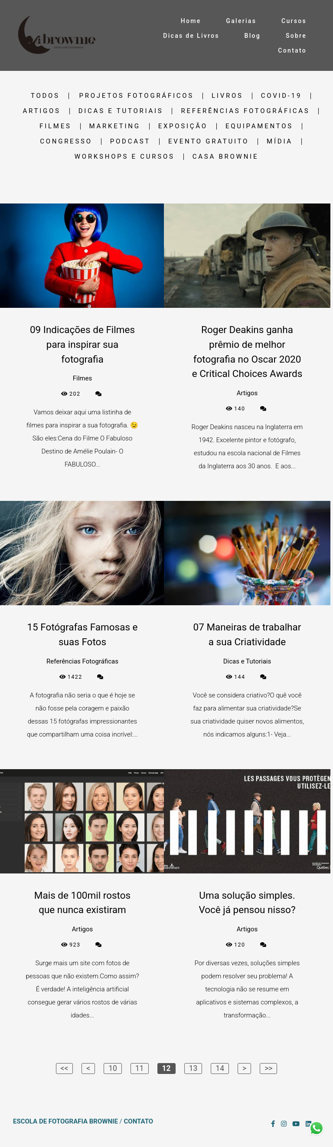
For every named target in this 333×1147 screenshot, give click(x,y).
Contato (292, 50)
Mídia (280, 141)
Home (191, 20)
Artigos (42, 111)
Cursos (294, 20)
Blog (253, 35)
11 (139, 1068)
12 (166, 1068)
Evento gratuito (208, 141)
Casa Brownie (225, 156)
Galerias (241, 20)
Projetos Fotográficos (136, 96)
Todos (45, 96)
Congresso (66, 141)
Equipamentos (259, 126)
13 (193, 1068)
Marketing (114, 126)
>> (268, 1068)
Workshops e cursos (125, 156)
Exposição (183, 126)
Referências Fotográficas (245, 111)
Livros (227, 96)
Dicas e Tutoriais (120, 111)
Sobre (296, 35)
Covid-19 (281, 96)
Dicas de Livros (191, 35)
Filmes (55, 126)
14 (219, 1068)
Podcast (130, 141)
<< (65, 1068)
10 (112, 1068)
